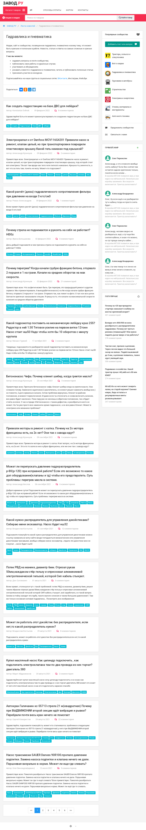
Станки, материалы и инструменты (118, 108)
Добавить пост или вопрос (122, 44)
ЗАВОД (13, 3)
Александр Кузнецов (22, 153)
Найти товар (125, 17)
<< (31, 810)
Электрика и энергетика (119, 99)
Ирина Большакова (21, 239)
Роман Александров (21, 201)
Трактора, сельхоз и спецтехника (117, 55)
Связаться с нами (116, 134)
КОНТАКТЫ (83, 10)
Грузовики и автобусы (118, 82)
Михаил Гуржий (19, 341)
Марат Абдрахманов (21, 674)
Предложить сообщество (119, 128)
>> (71, 810)
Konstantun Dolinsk (20, 110)
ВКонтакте (62, 78)
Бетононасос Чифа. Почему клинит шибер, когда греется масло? (49, 376)
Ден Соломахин (19, 580)
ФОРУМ (69, 10)
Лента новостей (28, 26)
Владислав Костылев (22, 529)
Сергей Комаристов (21, 719)
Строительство (115, 91)
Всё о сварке (114, 65)
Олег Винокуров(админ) (23, 768)
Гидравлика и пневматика (120, 73)
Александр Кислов (21, 484)
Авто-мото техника (117, 117)
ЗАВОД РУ (9, 26)
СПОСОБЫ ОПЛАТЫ (52, 10)
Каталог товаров (15, 10)
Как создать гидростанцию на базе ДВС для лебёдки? (42, 106)
